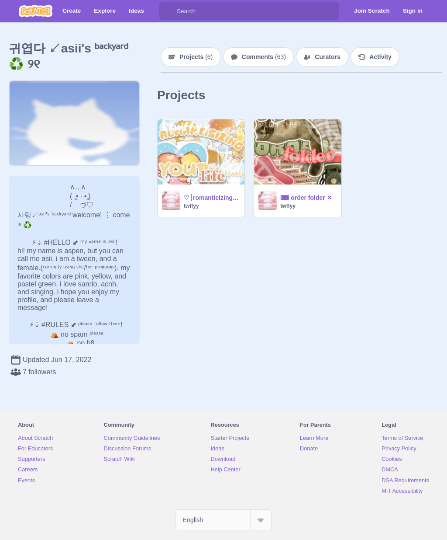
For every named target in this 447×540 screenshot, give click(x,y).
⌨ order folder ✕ (306, 197)
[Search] (168, 11)
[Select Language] (223, 519)
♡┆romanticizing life (211, 197)
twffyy (191, 206)
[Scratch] (35, 11)
